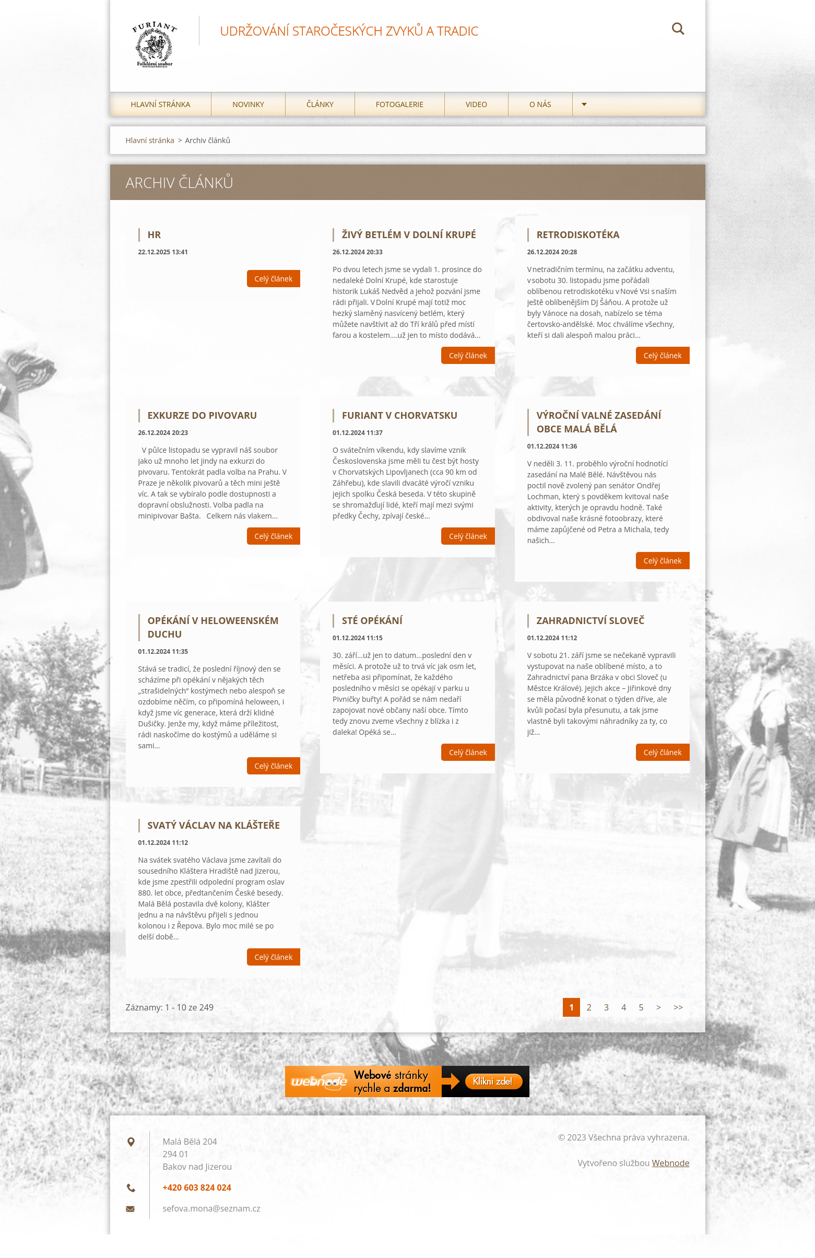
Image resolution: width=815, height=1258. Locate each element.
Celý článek (274, 279)
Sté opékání (372, 620)
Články (320, 104)
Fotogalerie (399, 104)
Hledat (678, 30)
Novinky (248, 104)
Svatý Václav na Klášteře (214, 825)
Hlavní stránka (161, 104)
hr (154, 234)
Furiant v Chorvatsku (399, 415)
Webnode (671, 1163)
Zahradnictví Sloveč (591, 620)
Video (476, 104)
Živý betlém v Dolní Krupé (409, 234)
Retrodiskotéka (578, 234)
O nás (540, 104)
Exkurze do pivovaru (202, 415)
